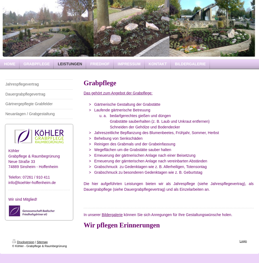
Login (243, 241)
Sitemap (42, 242)
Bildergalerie (112, 215)
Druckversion (23, 242)
